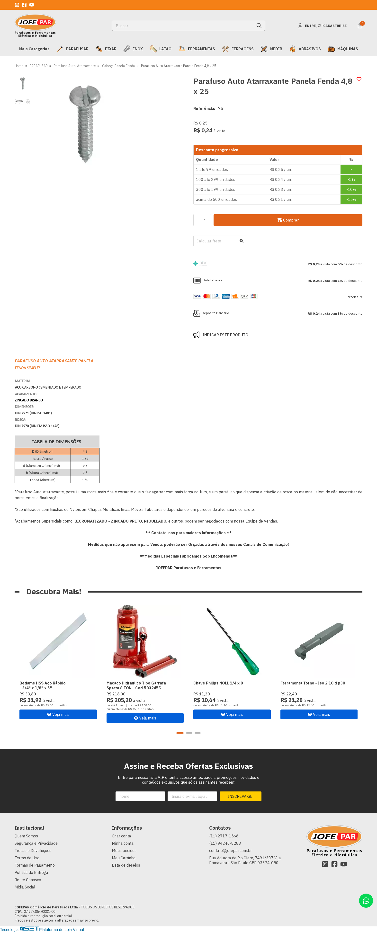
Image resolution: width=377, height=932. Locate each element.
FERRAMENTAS (196, 49)
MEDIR (271, 49)
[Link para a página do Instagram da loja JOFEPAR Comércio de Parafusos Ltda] (17, 4)
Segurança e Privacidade (36, 843)
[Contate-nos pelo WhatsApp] (366, 901)
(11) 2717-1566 (224, 836)
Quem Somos (26, 836)
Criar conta (121, 836)
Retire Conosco (28, 879)
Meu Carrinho (123, 857)
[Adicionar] (196, 217)
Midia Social (25, 887)
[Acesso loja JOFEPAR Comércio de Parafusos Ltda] (322, 25)
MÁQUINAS (343, 49)
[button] (277, 264)
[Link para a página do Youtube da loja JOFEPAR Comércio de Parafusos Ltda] (31, 4)
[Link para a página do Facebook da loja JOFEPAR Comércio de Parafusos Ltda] (24, 4)
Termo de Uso (27, 857)
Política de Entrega (31, 872)
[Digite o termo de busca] (182, 26)
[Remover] (196, 223)
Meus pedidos (124, 850)
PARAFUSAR (72, 49)
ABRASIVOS (305, 49)
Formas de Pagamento (35, 865)
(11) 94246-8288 (225, 843)
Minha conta (123, 843)
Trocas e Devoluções (33, 850)
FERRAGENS (238, 49)
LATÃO (160, 49)
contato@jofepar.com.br (230, 850)
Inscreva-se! (240, 796)
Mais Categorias (34, 48)
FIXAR (106, 49)
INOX (133, 49)
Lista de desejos (126, 865)
